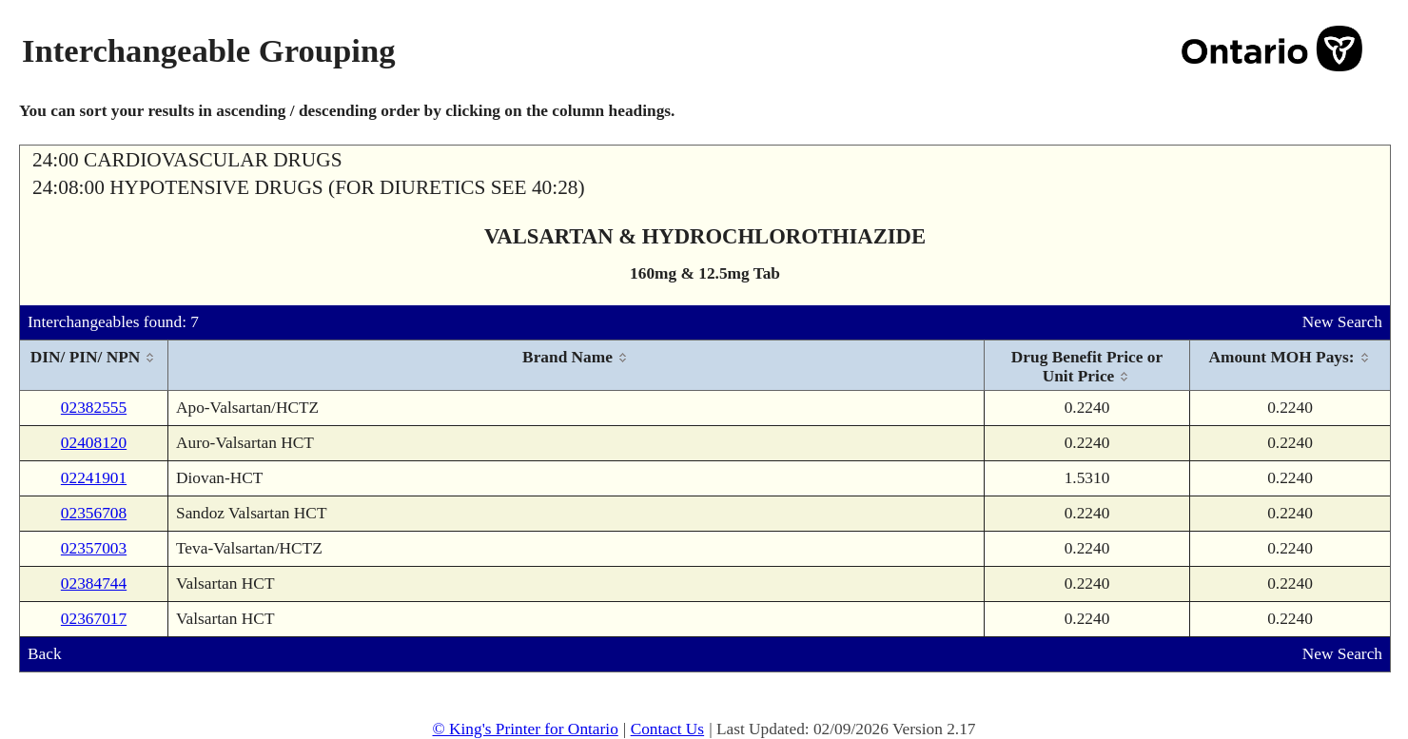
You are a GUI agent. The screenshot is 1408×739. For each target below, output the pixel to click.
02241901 (94, 478)
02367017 (94, 619)
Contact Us (668, 729)
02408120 (94, 443)
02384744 (94, 583)
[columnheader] (94, 365)
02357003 (94, 548)
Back (45, 654)
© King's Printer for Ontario (524, 729)
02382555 (94, 408)
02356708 (94, 513)
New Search (1342, 322)
